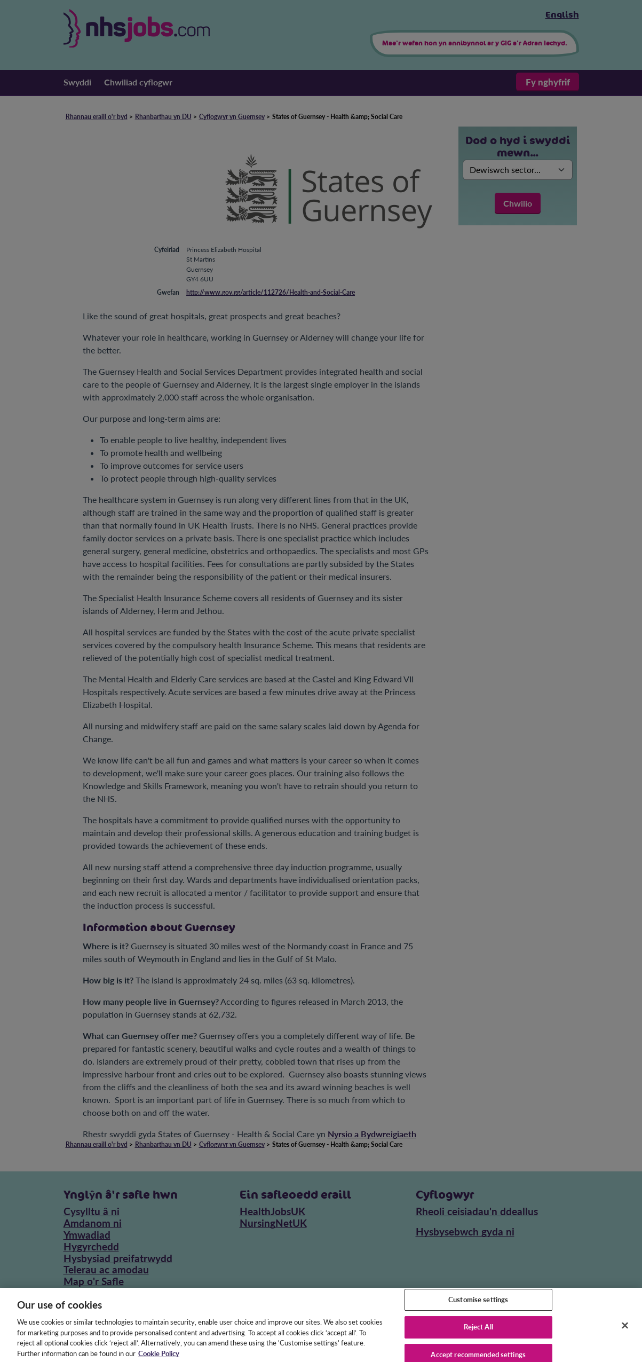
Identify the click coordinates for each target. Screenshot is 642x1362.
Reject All (478, 1338)
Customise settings (478, 1310)
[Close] (625, 1336)
